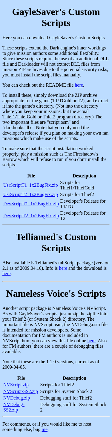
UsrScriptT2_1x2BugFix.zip (30, 194)
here (79, 85)
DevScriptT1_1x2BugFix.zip (31, 203)
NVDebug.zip (16, 397)
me (45, 429)
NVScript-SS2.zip (20, 391)
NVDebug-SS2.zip (13, 407)
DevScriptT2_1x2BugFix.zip (31, 215)
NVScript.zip (16, 384)
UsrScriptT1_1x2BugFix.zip (30, 185)
